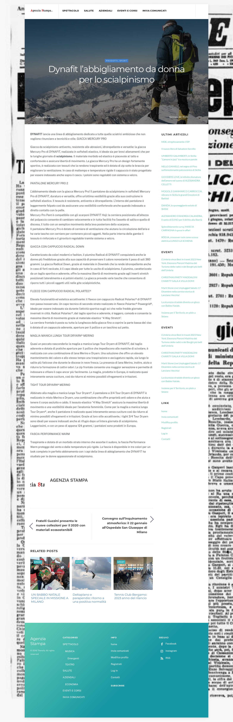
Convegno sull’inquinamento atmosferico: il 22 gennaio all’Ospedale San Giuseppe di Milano (124, 525)
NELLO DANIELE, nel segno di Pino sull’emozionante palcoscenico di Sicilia (181, 168)
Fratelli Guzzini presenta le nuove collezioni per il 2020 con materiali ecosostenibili (60, 525)
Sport (123, 61)
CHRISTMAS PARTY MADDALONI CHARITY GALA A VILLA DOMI (179, 279)
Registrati (166, 428)
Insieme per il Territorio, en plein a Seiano (178, 315)
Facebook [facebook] (167, 644)
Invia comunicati (169, 417)
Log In (164, 433)
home (164, 411)
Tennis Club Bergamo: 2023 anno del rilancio (130, 596)
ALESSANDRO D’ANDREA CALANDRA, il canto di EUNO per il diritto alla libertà (181, 218)
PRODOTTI (112, 61)
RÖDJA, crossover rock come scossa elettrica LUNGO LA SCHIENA (179, 239)
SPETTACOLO (71, 10)
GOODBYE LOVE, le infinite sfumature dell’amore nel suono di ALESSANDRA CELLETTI (181, 181)
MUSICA (69, 651)
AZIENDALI (106, 10)
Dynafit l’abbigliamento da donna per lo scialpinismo (116, 74)
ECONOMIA (71, 685)
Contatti (165, 439)
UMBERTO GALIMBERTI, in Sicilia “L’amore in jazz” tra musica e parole (179, 158)
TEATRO (69, 665)
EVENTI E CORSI (128, 10)
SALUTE (89, 10)
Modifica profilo (169, 422)
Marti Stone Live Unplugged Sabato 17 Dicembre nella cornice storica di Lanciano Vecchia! (181, 292)
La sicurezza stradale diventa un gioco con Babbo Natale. (180, 304)
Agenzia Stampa (44, 117)
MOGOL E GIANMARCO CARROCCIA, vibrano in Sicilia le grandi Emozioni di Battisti (181, 195)
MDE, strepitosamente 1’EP (175, 142)
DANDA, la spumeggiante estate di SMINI (179, 207)
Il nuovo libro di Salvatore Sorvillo (178, 149)
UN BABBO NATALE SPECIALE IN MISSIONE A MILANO (49, 598)
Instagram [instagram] (168, 651)
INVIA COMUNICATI (155, 10)
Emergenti (73, 659)
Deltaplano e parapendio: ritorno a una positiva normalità (89, 598)
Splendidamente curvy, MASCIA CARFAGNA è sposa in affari (177, 229)
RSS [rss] (164, 658)
